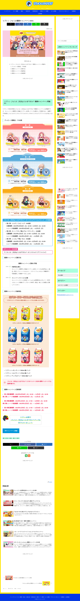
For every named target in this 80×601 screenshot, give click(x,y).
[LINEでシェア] (36, 24)
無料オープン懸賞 (40, 597)
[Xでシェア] (11, 24)
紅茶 (14, 438)
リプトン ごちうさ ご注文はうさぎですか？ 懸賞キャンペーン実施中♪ (28, 64)
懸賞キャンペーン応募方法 (18, 68)
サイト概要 (20, 597)
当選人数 (28, 597)
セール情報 (47, 597)
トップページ (13, 597)
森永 (11, 438)
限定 (18, 438)
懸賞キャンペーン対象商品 (18, 71)
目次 (25, 61)
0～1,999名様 (6, 438)
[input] (67, 40)
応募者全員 (33, 597)
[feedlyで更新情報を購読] (26, 456)
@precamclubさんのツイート (65, 294)
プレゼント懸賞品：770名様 (19, 66)
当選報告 (62, 597)
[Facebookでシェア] (19, 24)
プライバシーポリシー (55, 597)
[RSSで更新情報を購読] (29, 456)
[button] (44, 24)
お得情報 (67, 597)
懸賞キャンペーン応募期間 (18, 73)
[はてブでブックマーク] (28, 24)
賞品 (24, 597)
